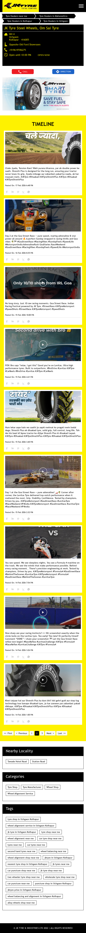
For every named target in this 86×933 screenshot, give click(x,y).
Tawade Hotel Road (17, 761)
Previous (23, 733)
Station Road (38, 761)
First (10, 733)
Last (60, 733)
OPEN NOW (44, 55)
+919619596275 (17, 49)
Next (49, 733)
